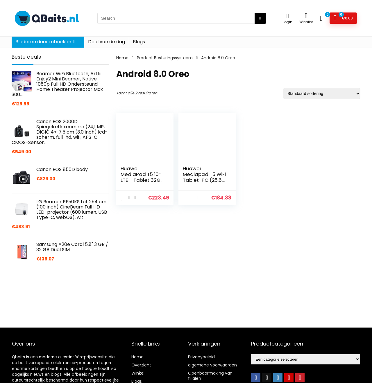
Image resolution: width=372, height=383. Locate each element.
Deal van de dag (106, 41)
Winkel (137, 373)
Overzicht (141, 365)
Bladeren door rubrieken (43, 41)
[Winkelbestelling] (321, 93)
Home (122, 58)
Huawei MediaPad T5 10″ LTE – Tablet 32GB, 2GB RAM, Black (142, 177)
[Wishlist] (306, 15)
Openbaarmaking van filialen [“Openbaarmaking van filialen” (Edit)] (210, 375)
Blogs (139, 41)
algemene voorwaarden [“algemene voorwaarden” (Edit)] (212, 365)
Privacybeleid (201, 357)
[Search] (260, 18)
